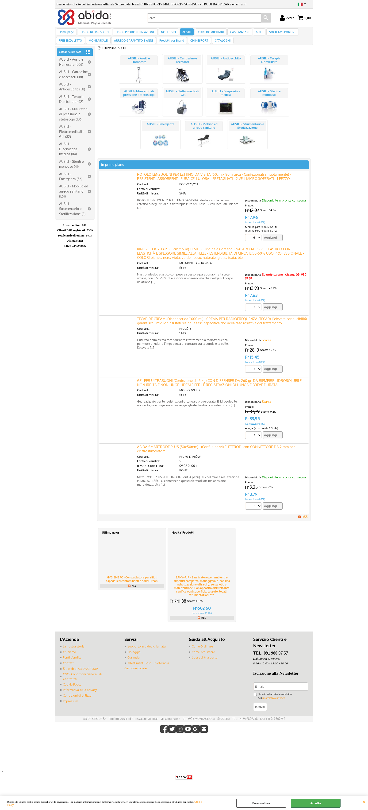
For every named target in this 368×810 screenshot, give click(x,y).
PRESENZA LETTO (70, 44)
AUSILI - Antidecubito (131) (72, 91)
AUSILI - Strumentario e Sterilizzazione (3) (72, 213)
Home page (66, 33)
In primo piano (112, 169)
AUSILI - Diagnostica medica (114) (68, 154)
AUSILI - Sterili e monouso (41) (71, 168)
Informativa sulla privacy (80, 694)
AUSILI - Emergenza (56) (70, 181)
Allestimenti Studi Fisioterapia (148, 668)
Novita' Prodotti (183, 537)
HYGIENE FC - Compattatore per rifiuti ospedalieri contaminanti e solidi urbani (132, 584)
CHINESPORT (196, 44)
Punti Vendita (72, 662)
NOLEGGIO (166, 33)
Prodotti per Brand (169, 44)
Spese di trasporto (205, 662)
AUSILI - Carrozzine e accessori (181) (73, 79)
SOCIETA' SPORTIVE (276, 33)
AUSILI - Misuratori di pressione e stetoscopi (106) (73, 119)
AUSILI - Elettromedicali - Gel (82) (71, 136)
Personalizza (261, 803)
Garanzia (133, 662)
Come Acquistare (203, 657)
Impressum (70, 705)
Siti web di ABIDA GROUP (80, 673)
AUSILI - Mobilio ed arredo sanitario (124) (73, 196)
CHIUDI (364, 801)
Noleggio (134, 657)
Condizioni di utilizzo (77, 700)
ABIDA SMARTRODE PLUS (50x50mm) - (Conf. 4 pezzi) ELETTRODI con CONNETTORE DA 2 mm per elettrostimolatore (216, 454)
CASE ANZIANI (235, 33)
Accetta (315, 803)
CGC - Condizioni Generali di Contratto (82, 681)
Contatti (68, 668)
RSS (305, 521)
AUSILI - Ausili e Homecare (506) (71, 66)
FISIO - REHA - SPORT (94, 33)
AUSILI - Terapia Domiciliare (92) (71, 104)
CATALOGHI (219, 44)
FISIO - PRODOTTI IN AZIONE (133, 33)
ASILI (253, 33)
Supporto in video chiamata (146, 651)
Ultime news (110, 537)
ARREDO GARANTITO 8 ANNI (131, 44)
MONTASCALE (97, 44)
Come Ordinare (202, 651)
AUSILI (183, 33)
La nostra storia (73, 651)
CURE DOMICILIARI (207, 33)
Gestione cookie (135, 673)
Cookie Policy (72, 689)
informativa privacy (273, 702)
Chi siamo (69, 657)
